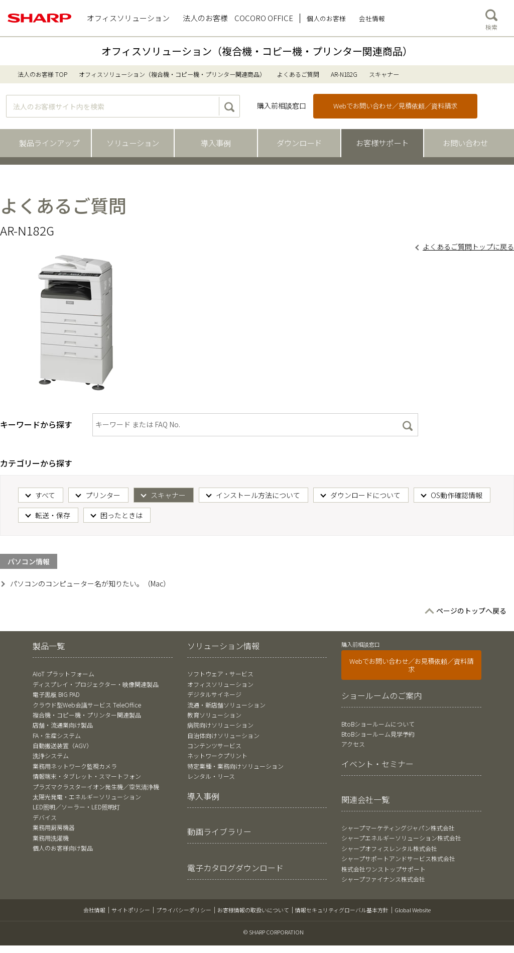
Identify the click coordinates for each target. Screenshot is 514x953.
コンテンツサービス (214, 745)
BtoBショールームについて (378, 724)
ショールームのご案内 (381, 695)
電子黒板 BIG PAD (56, 694)
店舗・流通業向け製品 (63, 725)
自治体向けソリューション (223, 735)
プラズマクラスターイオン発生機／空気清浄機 (96, 786)
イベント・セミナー (377, 764)
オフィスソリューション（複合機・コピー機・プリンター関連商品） (257, 51)
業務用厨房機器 (54, 827)
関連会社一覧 (365, 799)
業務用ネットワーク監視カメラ (75, 766)
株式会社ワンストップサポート (383, 869)
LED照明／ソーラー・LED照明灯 (76, 806)
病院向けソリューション (220, 725)
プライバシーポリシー (183, 910)
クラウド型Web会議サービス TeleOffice (87, 704)
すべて (45, 495)
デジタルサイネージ (214, 694)
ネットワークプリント (217, 755)
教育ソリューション (214, 714)
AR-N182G (344, 74)
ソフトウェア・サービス (220, 673)
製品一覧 (49, 646)
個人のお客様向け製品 (63, 848)
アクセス (353, 744)
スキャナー (168, 495)
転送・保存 (52, 515)
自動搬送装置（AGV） (62, 745)
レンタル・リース (211, 776)
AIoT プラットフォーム (63, 673)
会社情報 (94, 910)
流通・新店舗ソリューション (226, 704)
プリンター (102, 495)
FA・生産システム (57, 735)
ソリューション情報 (223, 646)
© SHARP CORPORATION (273, 932)
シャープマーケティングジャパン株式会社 (398, 827)
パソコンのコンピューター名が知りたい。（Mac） (90, 583)
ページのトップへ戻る (471, 611)
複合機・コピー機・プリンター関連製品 (87, 714)
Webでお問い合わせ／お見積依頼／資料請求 (411, 665)
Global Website (413, 910)
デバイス (45, 817)
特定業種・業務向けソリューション (235, 766)
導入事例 (203, 796)
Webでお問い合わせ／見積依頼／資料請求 (395, 105)
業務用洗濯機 (51, 837)
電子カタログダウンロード (235, 868)
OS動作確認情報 (456, 495)
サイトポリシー (130, 910)
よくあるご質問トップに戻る (468, 247)
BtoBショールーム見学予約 (378, 734)
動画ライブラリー (219, 831)
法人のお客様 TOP (42, 74)
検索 (491, 17)
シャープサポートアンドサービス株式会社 (398, 858)
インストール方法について (258, 495)
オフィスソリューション (220, 684)
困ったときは (121, 515)
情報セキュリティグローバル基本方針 (342, 910)
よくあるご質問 (298, 74)
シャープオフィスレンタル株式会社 (389, 848)
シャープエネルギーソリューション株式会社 (401, 837)
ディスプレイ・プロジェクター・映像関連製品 (96, 684)
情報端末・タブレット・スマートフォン (87, 776)
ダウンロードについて (365, 495)
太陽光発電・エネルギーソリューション (87, 796)
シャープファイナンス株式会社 (383, 879)
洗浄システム (51, 755)
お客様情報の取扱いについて (253, 910)
